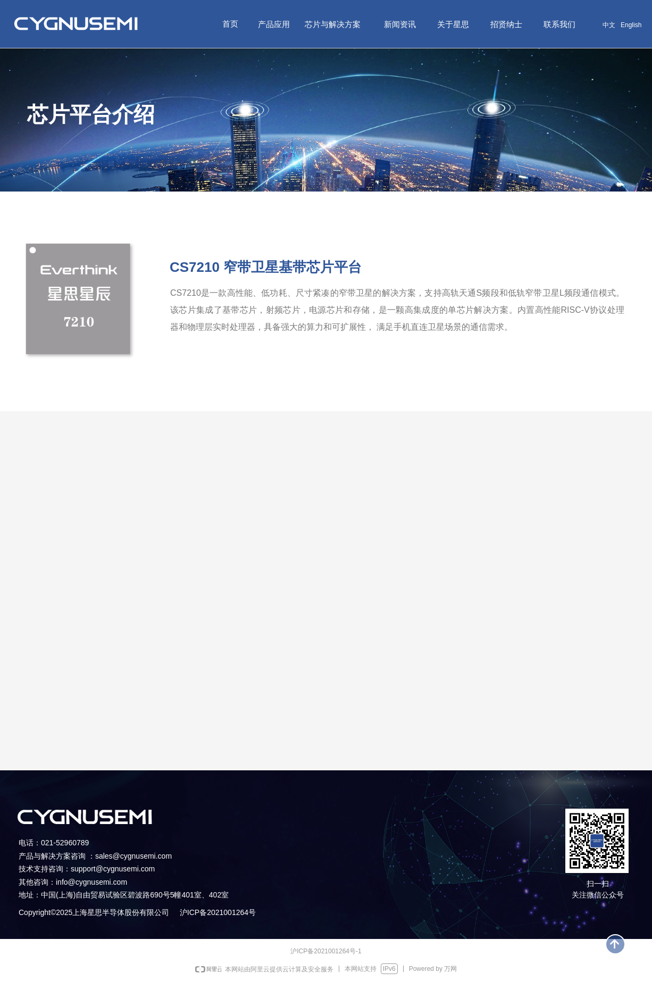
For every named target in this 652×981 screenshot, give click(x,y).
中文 (609, 25)
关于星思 (453, 24)
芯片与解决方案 (333, 24)
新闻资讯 (400, 24)
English (631, 25)
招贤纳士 (506, 24)
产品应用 (274, 24)
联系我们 (559, 24)
